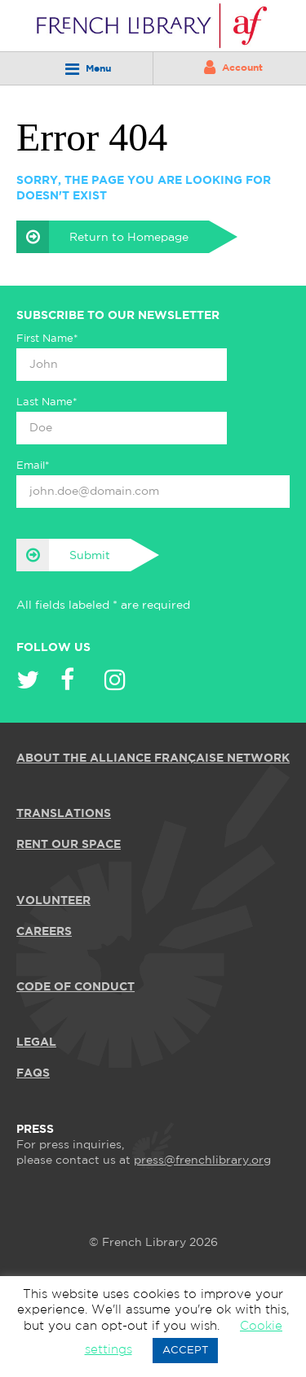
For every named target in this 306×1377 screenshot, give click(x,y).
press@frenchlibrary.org (202, 1160)
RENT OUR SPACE (68, 845)
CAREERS (44, 932)
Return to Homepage (102, 237)
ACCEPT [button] (185, 1350)
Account (233, 67)
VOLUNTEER (53, 901)
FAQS (33, 1073)
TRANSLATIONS (63, 814)
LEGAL (36, 1042)
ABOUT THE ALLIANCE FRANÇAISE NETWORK (153, 758)
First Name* (47, 338)
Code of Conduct (75, 987)
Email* (33, 465)
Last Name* (47, 402)
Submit (63, 555)
